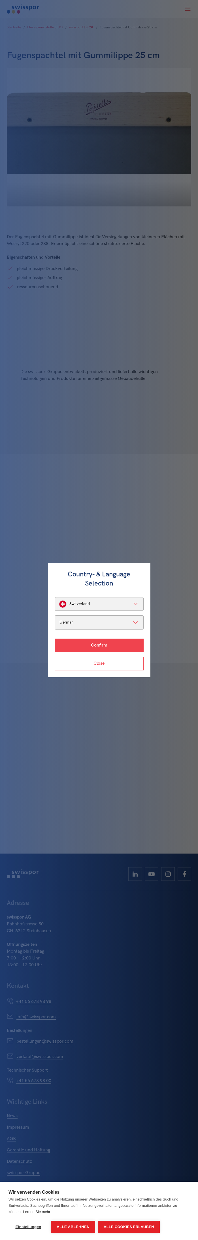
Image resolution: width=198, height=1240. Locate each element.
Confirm (99, 645)
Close (99, 663)
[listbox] (99, 604)
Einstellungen (28, 1227)
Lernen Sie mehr (36, 1212)
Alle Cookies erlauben (129, 1227)
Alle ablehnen (73, 1227)
